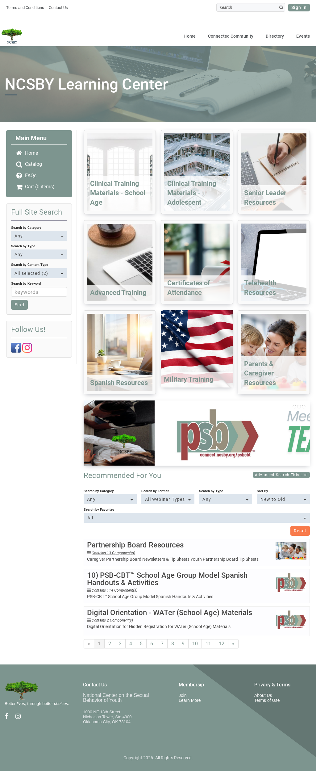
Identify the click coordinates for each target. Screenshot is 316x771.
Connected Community (230, 36)
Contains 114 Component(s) (114, 590)
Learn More (190, 700)
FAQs (25, 175)
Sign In (299, 7)
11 (208, 644)
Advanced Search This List (281, 475)
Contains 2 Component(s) (112, 620)
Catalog (28, 164)
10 (195, 644)
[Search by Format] (167, 499)
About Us (263, 695)
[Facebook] (16, 347)
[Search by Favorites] (197, 518)
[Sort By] (283, 499)
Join (183, 695)
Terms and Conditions (25, 7)
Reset (300, 530)
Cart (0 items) (35, 187)
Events (303, 36)
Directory (275, 36)
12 (221, 644)
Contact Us (58, 7)
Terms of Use (267, 700)
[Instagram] (27, 347)
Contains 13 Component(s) (113, 553)
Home (189, 36)
